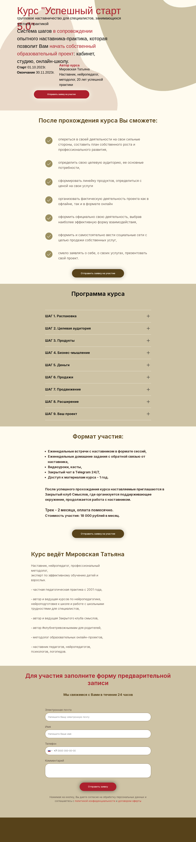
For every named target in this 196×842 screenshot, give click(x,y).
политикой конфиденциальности (95, 800)
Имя (48, 726)
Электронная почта (58, 710)
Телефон (50, 743)
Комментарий (54, 760)
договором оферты (129, 800)
